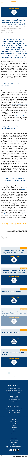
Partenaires (14, 439)
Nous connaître (14, 421)
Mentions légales (14, 440)
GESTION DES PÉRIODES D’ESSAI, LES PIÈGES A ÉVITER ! (14, 353)
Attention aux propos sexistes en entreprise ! (12, 292)
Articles (14, 444)
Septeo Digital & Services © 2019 (20, 456)
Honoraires (14, 437)
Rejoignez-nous (14, 433)
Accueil (14, 419)
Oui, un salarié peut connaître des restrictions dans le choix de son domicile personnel (14, 313)
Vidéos (14, 431)
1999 (16, 115)
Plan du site (14, 442)
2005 (19, 115)
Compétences (14, 423)
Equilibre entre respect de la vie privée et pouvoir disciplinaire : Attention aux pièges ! (14, 252)
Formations (14, 427)
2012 (23, 115)
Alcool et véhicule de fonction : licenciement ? (11, 333)
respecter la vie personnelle (19, 104)
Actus (14, 429)
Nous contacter (15, 447)
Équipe (14, 425)
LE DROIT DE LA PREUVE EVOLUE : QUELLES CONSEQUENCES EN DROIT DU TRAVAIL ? (13, 271)
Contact (14, 435)
